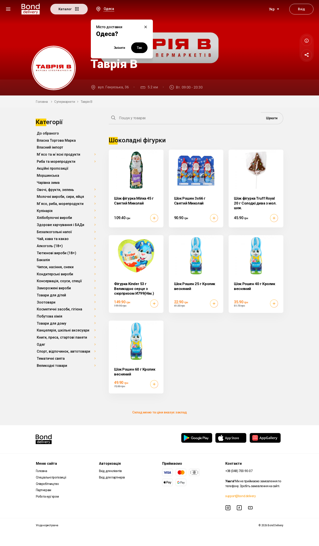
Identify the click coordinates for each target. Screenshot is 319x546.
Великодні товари (52, 365)
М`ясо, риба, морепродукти (60, 204)
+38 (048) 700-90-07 (238, 471)
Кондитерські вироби (55, 274)
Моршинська (48, 175)
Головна (42, 102)
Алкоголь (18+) (50, 246)
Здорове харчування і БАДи (60, 225)
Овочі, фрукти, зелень (55, 190)
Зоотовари (46, 302)
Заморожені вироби (54, 288)
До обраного (48, 133)
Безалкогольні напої (54, 232)
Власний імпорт (50, 147)
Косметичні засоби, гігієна (59, 309)
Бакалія (43, 260)
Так (139, 48)
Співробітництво (47, 484)
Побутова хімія (49, 316)
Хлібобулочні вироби (54, 218)
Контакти (233, 463)
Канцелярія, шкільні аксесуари (63, 330)
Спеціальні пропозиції (51, 477)
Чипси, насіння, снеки (55, 267)
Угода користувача (47, 525)
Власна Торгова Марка (56, 140)
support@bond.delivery (240, 496)
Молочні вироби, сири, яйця (60, 197)
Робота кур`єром (47, 496)
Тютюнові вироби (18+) (56, 253)
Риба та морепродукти (56, 161)
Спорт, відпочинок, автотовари (63, 351)
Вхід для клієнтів (110, 471)
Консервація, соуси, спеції (59, 281)
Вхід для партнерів (112, 477)
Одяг (41, 344)
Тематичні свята (51, 358)
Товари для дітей (51, 295)
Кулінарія (45, 211)
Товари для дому (51, 323)
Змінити (119, 48)
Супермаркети (64, 102)
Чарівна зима (48, 183)
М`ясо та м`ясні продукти (58, 154)
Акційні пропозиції (52, 168)
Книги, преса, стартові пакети (62, 337)
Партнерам (43, 490)
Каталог (69, 9)
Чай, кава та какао (53, 239)
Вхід (301, 9)
